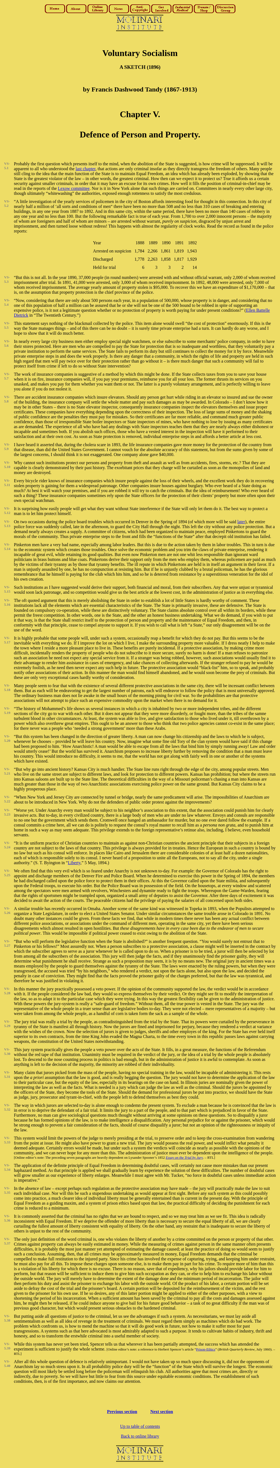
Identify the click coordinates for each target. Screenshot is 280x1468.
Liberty (74, 862)
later (241, 521)
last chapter (85, 168)
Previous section (122, 1411)
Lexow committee (74, 188)
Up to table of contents (140, 1426)
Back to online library (140, 1436)
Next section (161, 1411)
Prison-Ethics (205, 1349)
